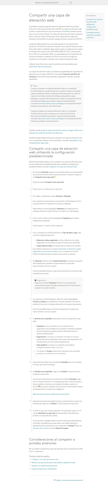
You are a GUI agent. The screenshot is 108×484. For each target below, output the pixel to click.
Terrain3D (65, 31)
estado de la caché (41, 428)
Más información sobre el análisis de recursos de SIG (51, 394)
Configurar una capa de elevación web (62, 167)
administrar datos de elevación (40, 66)
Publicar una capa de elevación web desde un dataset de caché (53, 462)
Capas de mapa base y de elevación (44, 469)
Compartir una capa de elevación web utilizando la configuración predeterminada (94, 24)
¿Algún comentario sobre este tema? (69, 480)
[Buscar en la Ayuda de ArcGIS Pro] (52, 2)
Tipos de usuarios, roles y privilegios (51, 103)
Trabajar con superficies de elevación (44, 466)
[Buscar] (71, 3)
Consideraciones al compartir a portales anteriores (93, 35)
